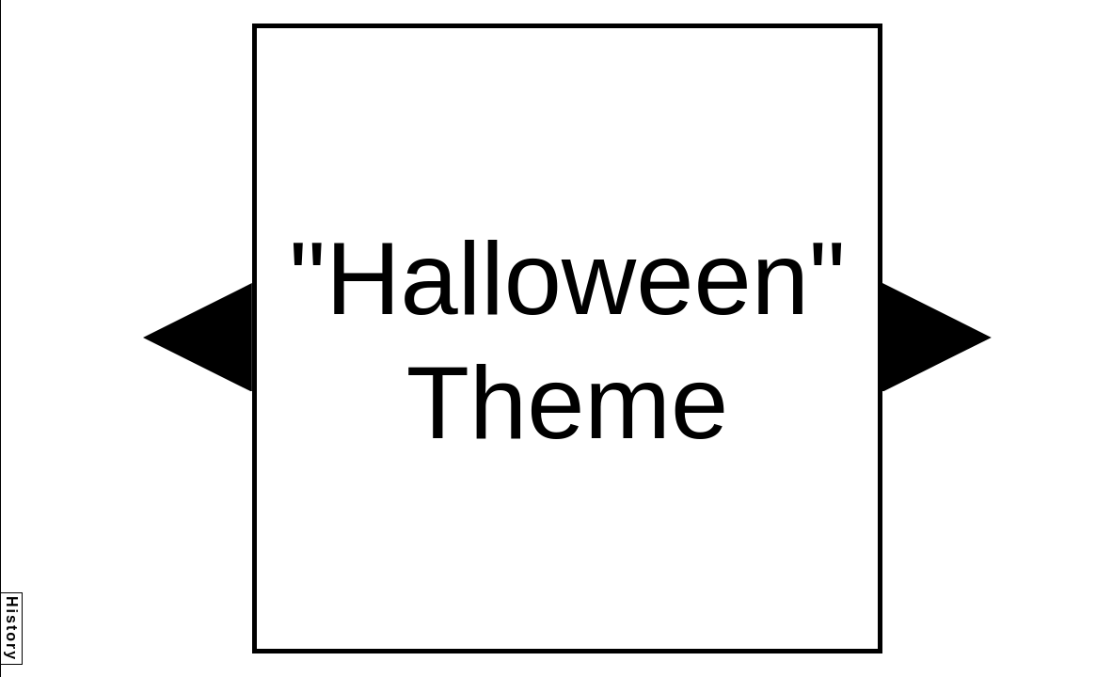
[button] (197, 337)
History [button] (12, 628)
